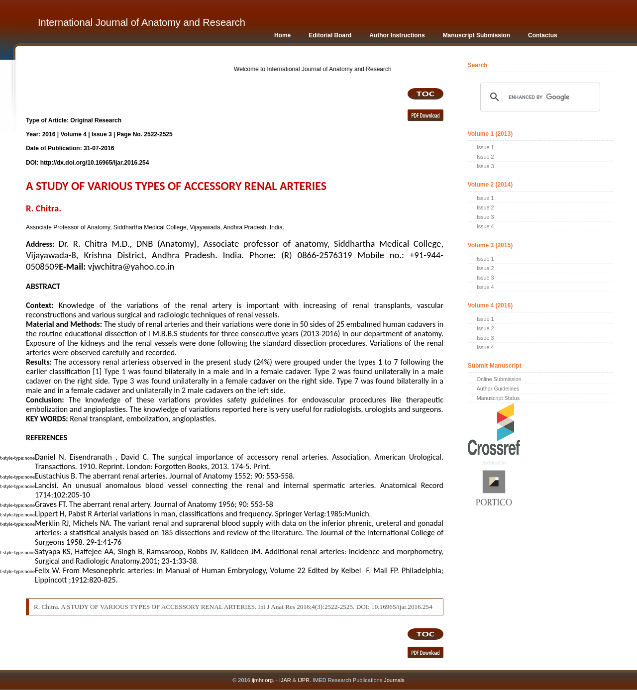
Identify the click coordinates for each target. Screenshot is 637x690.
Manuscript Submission (476, 35)
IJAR (285, 680)
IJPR (304, 680)
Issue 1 (485, 147)
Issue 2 (485, 157)
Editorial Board (330, 35)
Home (282, 35)
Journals (393, 680)
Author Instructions (397, 35)
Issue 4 (485, 226)
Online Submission (499, 379)
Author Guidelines (498, 389)
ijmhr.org (262, 680)
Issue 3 (485, 166)
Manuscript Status (498, 398)
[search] (539, 97)
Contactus (542, 35)
